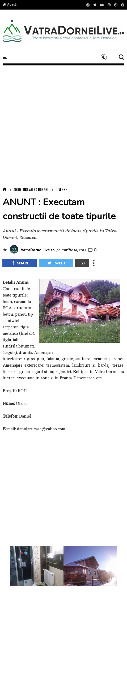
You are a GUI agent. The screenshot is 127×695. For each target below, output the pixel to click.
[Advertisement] (62, 125)
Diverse (61, 189)
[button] (104, 57)
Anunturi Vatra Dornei (31, 189)
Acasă (10, 5)
